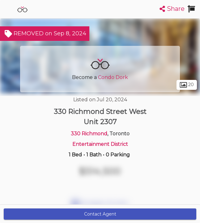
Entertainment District (100, 144)
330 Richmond (89, 134)
